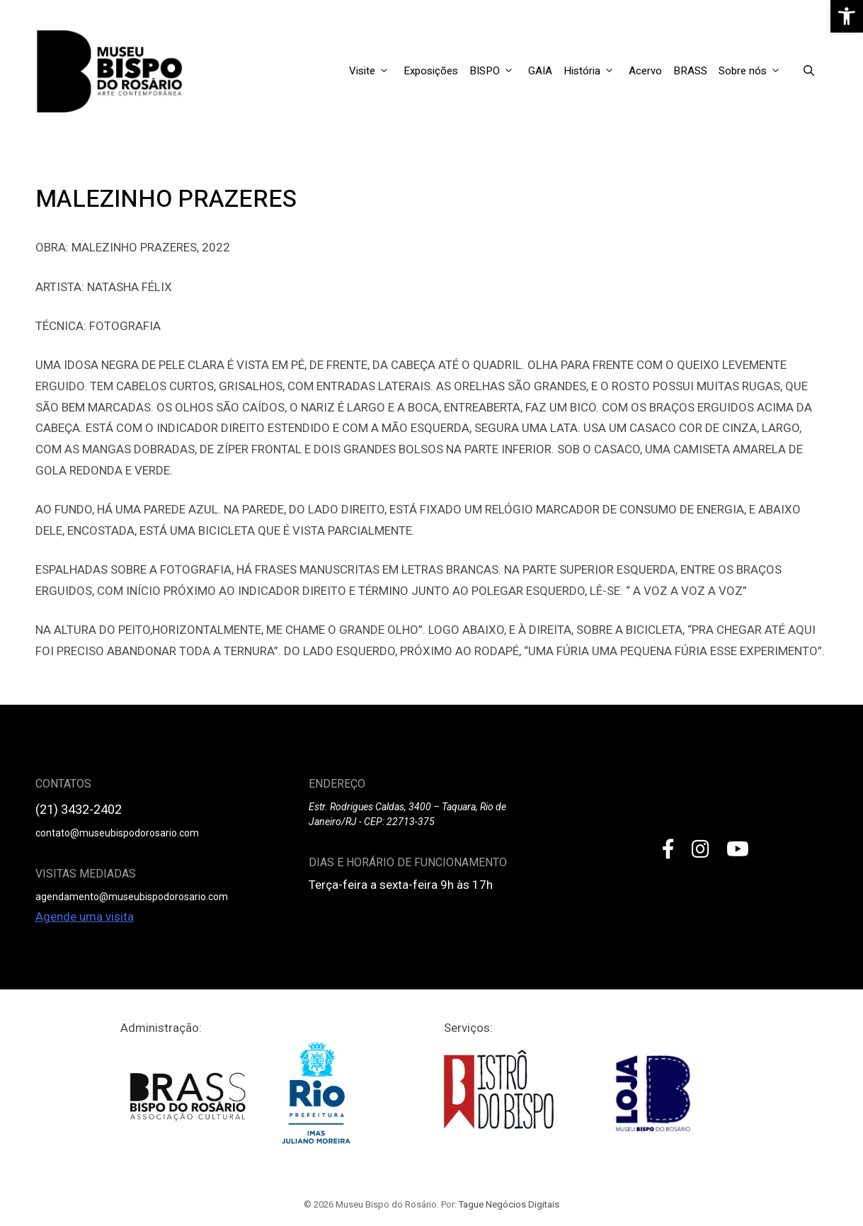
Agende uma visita (84, 916)
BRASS (690, 71)
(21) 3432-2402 (78, 809)
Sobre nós (754, 71)
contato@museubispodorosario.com (117, 833)
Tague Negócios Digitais (509, 1204)
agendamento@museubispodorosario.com (131, 896)
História (593, 71)
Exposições (431, 71)
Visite (373, 71)
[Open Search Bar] (808, 71)
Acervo (645, 71)
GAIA (540, 71)
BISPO (495, 71)
